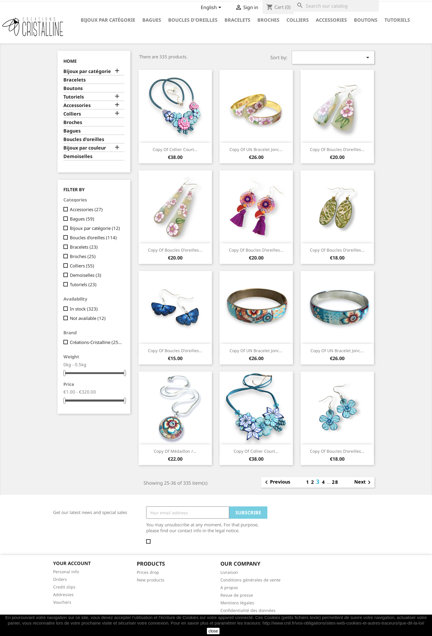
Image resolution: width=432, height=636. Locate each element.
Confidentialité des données (248, 610)
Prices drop (148, 572)
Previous (276, 482)
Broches (268, 20)
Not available (88, 318)
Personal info (66, 571)
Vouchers (62, 602)
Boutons (365, 20)
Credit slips (64, 587)
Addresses (63, 594)
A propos (229, 587)
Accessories (331, 20)
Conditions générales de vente (250, 580)
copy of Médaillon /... (175, 451)
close (213, 631)
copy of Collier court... (175, 149)
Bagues (151, 20)
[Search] (336, 6)
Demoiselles (77, 156)
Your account (72, 563)
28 (335, 482)
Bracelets (237, 20)
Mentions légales (237, 603)
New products (150, 580)
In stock (84, 309)
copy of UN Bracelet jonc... (256, 149)
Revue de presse (236, 595)
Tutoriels (397, 20)
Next (363, 482)
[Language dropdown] (212, 7)
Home (70, 61)
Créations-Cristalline (96, 342)
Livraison (229, 572)
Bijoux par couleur (84, 148)
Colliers (297, 20)
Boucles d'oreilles (192, 20)
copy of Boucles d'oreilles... (337, 149)
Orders (60, 579)
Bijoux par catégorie (108, 20)
